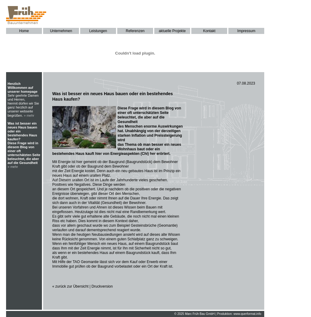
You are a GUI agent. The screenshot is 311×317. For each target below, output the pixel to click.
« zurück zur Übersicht (70, 286)
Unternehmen (61, 31)
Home (24, 31)
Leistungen (98, 31)
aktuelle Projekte (172, 31)
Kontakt (209, 31)
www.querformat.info (247, 313)
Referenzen (135, 31)
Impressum (246, 31)
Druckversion (102, 286)
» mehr (29, 115)
